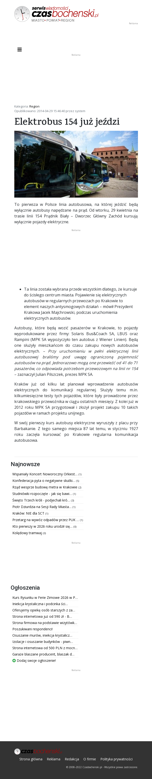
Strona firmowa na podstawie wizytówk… (44, 622)
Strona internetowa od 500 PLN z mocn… (45, 648)
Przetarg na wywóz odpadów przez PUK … (46, 519)
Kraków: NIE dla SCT (28, 513)
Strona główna (30, 759)
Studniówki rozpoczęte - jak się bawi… (42, 493)
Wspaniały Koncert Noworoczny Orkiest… (45, 474)
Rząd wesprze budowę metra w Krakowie (45, 487)
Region (34, 106)
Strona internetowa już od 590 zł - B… (42, 616)
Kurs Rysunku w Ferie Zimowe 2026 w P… (45, 597)
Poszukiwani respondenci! (32, 629)
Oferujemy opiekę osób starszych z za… (43, 610)
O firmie (89, 759)
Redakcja (72, 759)
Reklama (53, 759)
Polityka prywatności (116, 759)
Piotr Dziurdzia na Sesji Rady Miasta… (42, 506)
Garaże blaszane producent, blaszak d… (43, 654)
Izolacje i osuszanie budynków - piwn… (42, 641)
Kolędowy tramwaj (27, 533)
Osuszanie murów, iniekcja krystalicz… (42, 635)
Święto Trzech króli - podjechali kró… (41, 500)
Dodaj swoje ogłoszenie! (34, 660)
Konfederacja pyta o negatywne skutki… (44, 480)
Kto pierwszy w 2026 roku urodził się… (42, 526)
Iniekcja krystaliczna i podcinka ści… (40, 604)
